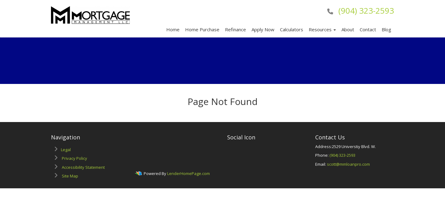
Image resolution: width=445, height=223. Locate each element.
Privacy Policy (74, 158)
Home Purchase (202, 29)
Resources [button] (322, 29)
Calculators (291, 29)
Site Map (70, 176)
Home (173, 29)
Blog (386, 29)
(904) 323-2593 (366, 10)
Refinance (235, 29)
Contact (368, 29)
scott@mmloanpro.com (348, 164)
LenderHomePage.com (188, 174)
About (347, 29)
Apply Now (263, 29)
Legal (66, 149)
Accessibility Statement (83, 167)
